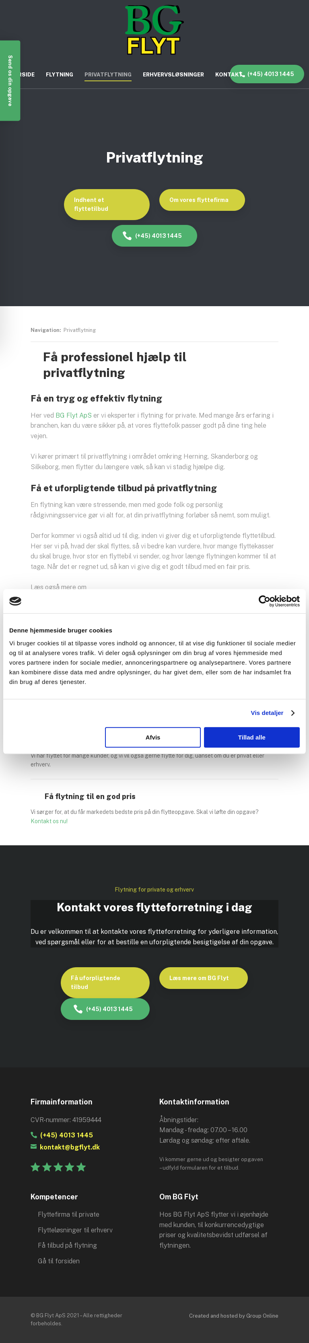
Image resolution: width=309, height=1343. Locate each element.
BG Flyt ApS (74, 415)
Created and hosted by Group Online (233, 1316)
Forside (22, 75)
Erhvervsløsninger (173, 75)
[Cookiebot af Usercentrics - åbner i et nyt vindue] (264, 601)
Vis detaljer (267, 712)
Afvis (153, 737)
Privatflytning (108, 75)
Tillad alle (252, 737)
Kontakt (229, 75)
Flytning (59, 75)
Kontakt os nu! (49, 821)
